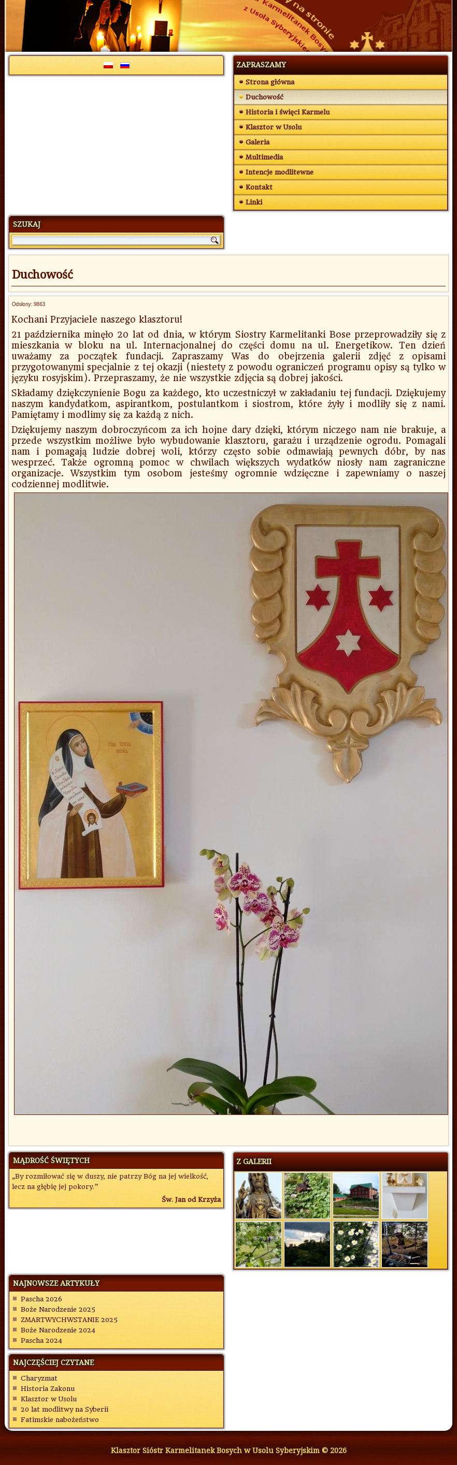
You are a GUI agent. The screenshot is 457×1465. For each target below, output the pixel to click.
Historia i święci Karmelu (288, 112)
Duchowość (264, 97)
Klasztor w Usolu (274, 127)
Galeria (257, 142)
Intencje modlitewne (279, 172)
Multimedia (264, 157)
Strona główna (270, 82)
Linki (254, 202)
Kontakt (259, 187)
